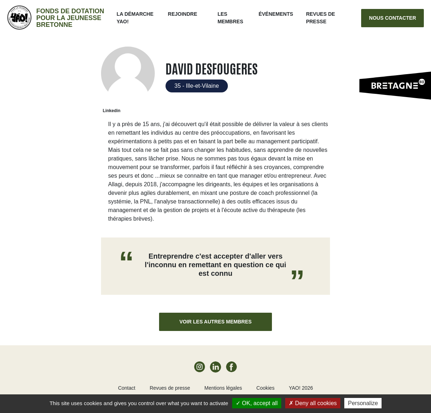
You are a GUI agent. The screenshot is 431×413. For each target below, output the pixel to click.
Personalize (363, 403)
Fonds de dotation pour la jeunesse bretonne (70, 18)
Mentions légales (223, 388)
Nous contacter (392, 18)
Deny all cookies (313, 403)
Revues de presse (170, 388)
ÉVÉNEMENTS (276, 14)
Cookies (266, 388)
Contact (126, 388)
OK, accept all (257, 403)
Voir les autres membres (215, 322)
